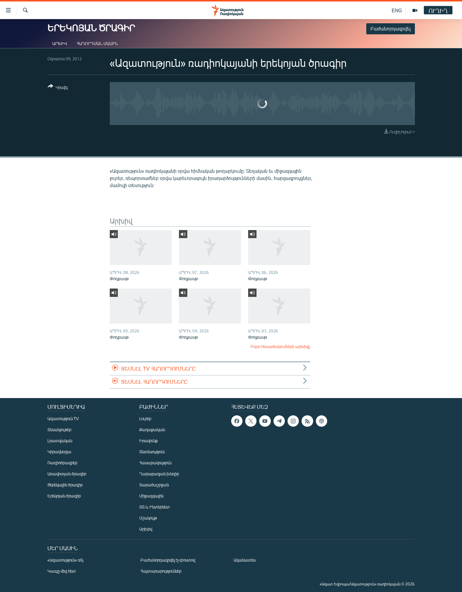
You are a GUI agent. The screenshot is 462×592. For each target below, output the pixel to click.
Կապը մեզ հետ (61, 571)
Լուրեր (145, 418)
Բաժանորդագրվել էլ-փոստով (167, 559)
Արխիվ (59, 43)
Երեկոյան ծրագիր (64, 495)
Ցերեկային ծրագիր (65, 484)
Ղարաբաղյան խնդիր (159, 473)
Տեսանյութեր (59, 429)
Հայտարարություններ (160, 571)
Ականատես (245, 559)
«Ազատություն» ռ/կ (65, 559)
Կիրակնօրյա (59, 451)
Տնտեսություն (152, 451)
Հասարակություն (155, 462)
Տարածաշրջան (154, 484)
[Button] (58, 88)
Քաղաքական (152, 429)
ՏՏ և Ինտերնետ (154, 506)
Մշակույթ (148, 517)
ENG (397, 10)
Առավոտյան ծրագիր (66, 473)
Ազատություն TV (63, 418)
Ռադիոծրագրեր (62, 462)
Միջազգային (151, 495)
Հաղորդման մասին (97, 43)
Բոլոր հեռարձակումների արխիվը (280, 346)
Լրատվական (59, 440)
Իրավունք (148, 440)
